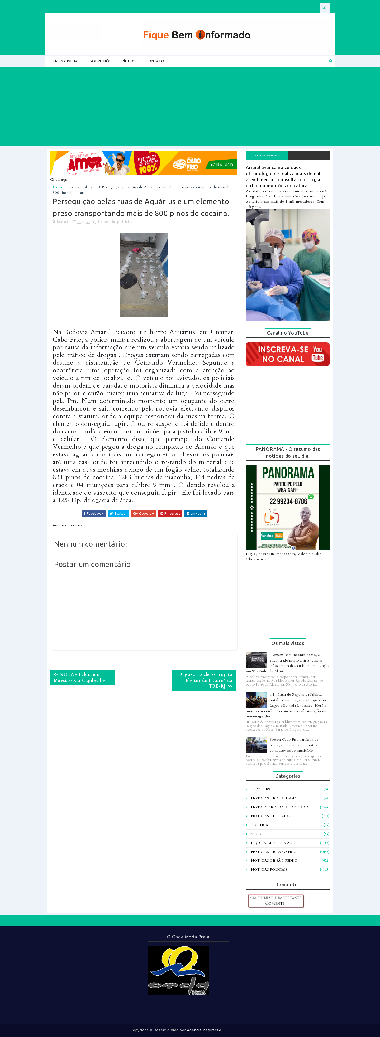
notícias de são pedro (274, 860)
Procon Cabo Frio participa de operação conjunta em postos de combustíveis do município (296, 745)
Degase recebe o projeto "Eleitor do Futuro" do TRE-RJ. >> (205, 680)
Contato (155, 61)
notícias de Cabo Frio (274, 852)
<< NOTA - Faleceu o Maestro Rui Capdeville (80, 677)
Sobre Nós (100, 61)
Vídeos (128, 61)
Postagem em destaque (267, 156)
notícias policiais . (83, 187)
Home (58, 187)
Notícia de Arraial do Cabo (279, 807)
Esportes (260, 789)
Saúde (257, 834)
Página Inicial (66, 61)
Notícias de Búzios (270, 816)
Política (259, 825)
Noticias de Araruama (274, 798)
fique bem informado (273, 843)
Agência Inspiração (204, 1030)
